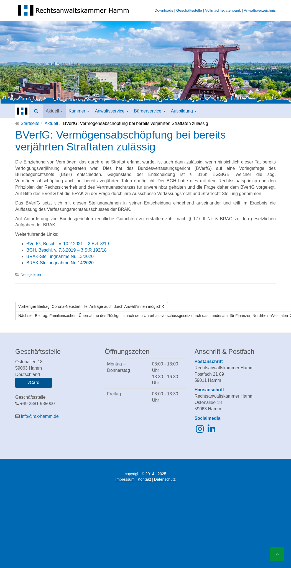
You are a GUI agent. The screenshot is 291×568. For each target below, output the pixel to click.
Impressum (124, 479)
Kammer (78, 111)
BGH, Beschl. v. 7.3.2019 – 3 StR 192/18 (66, 250)
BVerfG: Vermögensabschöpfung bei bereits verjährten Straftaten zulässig (120, 141)
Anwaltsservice (111, 111)
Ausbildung (184, 111)
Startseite (30, 123)
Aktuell (54, 111)
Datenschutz (165, 479)
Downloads (163, 10)
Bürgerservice (149, 111)
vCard (33, 382)
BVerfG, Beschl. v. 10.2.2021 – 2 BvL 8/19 (67, 243)
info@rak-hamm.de (39, 416)
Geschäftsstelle (189, 10)
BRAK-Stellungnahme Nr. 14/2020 (60, 262)
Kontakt (144, 479)
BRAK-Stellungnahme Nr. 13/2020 (60, 256)
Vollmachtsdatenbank (223, 10)
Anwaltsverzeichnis (260, 10)
